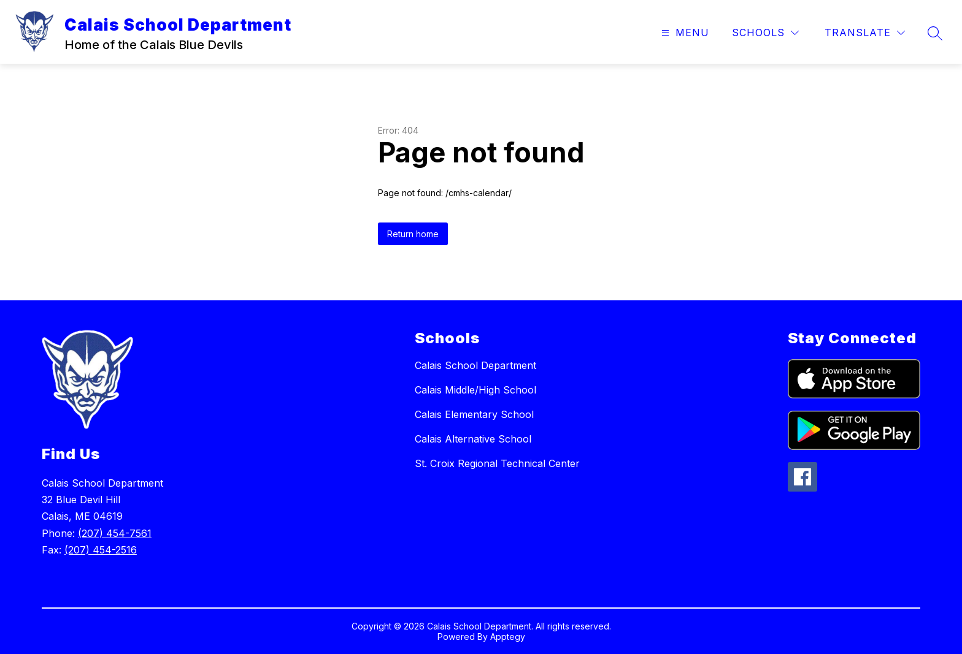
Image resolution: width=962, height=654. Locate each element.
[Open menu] (683, 32)
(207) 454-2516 (100, 550)
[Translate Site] (865, 32)
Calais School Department (475, 365)
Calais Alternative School (473, 439)
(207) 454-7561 (115, 533)
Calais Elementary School (474, 414)
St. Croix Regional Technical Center (497, 463)
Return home (413, 234)
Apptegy (507, 636)
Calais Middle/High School (475, 390)
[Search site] (935, 33)
